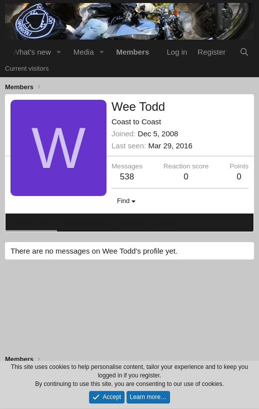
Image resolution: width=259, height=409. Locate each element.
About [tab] (166, 222)
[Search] (244, 52)
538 (127, 176)
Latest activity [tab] (85, 222)
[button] (59, 52)
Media (84, 52)
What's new (31, 52)
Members (132, 52)
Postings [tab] (131, 222)
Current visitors (26, 68)
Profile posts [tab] (31, 222)
